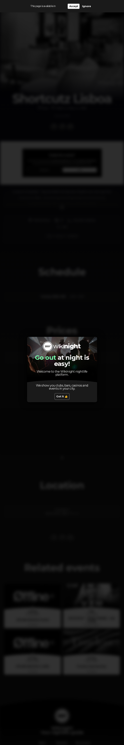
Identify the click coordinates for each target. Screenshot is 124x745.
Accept (73, 6)
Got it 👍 (62, 396)
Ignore (86, 6)
